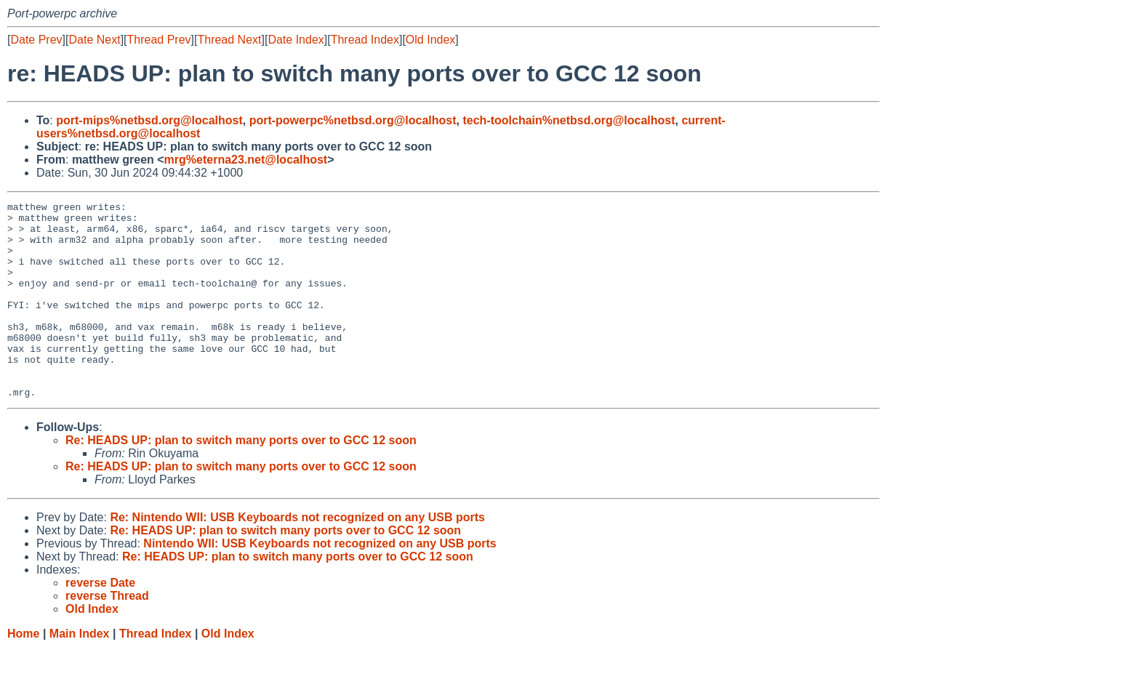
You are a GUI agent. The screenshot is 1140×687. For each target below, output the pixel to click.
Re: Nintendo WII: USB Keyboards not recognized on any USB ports (297, 556)
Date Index (296, 39)
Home (23, 673)
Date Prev (36, 39)
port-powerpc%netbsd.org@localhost (353, 120)
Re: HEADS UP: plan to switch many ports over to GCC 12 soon (241, 479)
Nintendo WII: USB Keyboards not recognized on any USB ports (319, 582)
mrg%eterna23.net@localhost (246, 159)
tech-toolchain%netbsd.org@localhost (568, 120)
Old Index (430, 39)
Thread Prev (159, 39)
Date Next (94, 39)
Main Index (79, 673)
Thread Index (365, 39)
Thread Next (229, 39)
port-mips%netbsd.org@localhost (149, 120)
